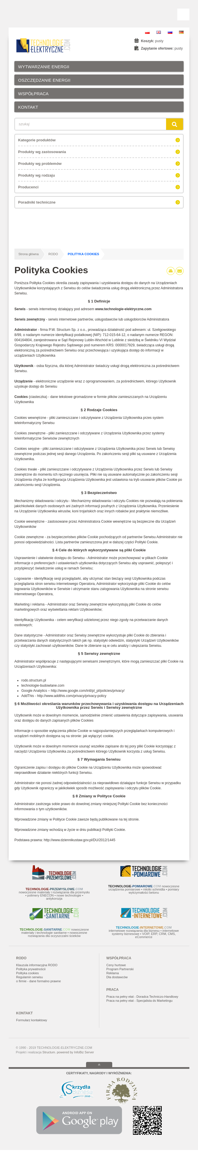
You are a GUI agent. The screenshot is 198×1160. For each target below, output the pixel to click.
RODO (53, 254)
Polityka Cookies (83, 254)
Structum (48, 1052)
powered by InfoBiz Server (75, 1052)
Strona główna (28, 254)
